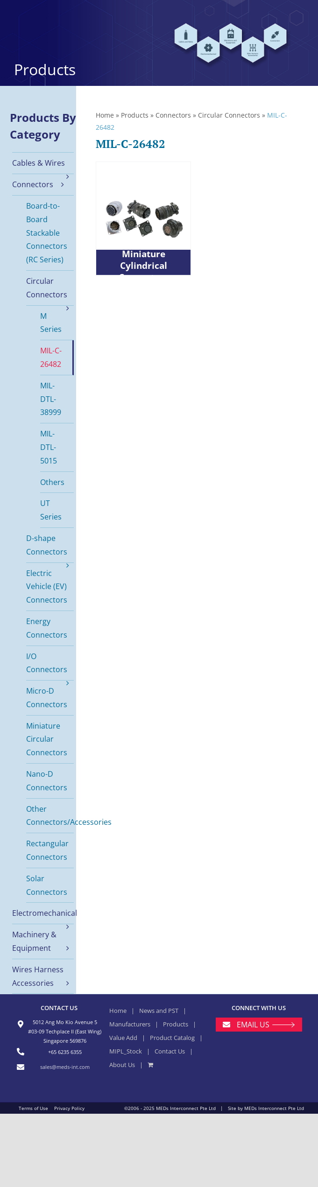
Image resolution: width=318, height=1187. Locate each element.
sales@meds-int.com (65, 1066)
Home (105, 115)
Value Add (123, 1037)
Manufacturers (129, 1024)
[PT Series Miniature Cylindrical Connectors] (143, 218)
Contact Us (170, 1051)
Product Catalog (172, 1037)
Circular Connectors (229, 115)
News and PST (158, 1010)
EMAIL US (253, 1024)
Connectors (173, 115)
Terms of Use (33, 1108)
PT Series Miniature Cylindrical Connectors (144, 260)
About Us (122, 1065)
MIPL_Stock (125, 1051)
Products (134, 115)
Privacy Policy (69, 1108)
